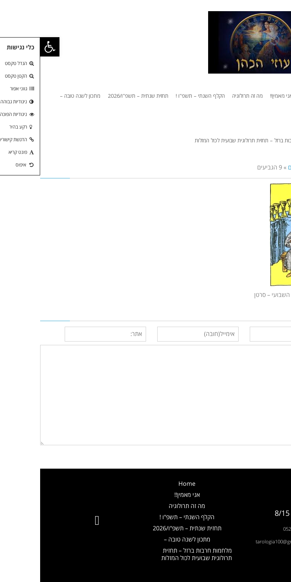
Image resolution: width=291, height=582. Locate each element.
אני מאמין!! (147, 495)
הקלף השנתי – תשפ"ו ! (146, 517)
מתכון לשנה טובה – (147, 539)
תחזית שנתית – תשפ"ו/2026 (147, 528)
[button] (9, 46)
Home (146, 483)
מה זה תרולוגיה (147, 506)
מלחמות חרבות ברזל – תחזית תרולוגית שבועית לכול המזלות (156, 554)
